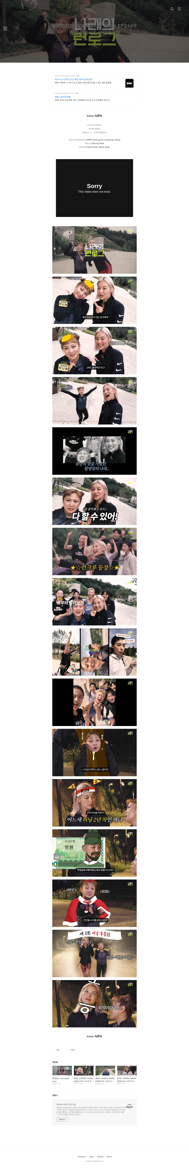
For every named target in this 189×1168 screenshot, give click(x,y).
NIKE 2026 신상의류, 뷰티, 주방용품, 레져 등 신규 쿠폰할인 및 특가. (82, 100)
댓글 (55, 1095)
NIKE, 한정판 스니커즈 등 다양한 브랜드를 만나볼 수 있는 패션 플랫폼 (83, 82)
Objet (91, 1156)
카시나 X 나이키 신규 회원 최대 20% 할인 (74, 79)
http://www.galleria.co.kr (65, 93)
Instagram (81, 1156)
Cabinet (100, 1156)
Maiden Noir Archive (66, 1104)
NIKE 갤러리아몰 (63, 96)
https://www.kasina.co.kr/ (65, 76)
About (109, 1156)
